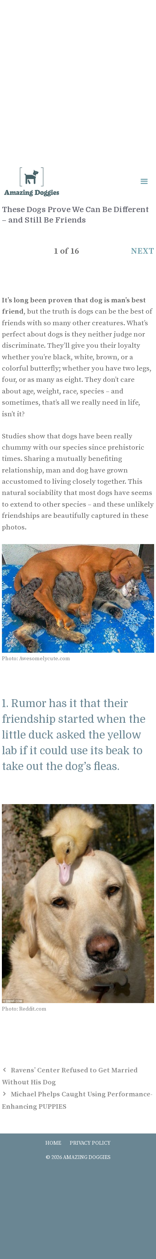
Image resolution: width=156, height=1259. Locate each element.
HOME (53, 1143)
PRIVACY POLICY (90, 1143)
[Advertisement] (78, 82)
